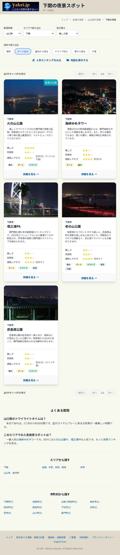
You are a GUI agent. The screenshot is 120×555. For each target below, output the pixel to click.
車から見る (80, 51)
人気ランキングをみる (46, 60)
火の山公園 (59, 439)
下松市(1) (66, 507)
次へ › (111, 73)
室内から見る (41, 51)
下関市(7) (8, 501)
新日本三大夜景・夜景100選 (30, 537)
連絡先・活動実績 (56, 537)
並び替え (61, 27)
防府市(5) (8, 507)
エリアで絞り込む (32, 27)
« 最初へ (81, 73)
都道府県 (8, 27)
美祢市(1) (94, 501)
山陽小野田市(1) (69, 501)
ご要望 (72, 537)
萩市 (82, 467)
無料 (8, 51)
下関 (6, 467)
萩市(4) (7, 512)
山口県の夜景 (94, 19)
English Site (60, 541)
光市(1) (93, 507)
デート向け (23, 51)
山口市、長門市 (11, 472)
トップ (65, 19)
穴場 (94, 51)
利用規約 (84, 537)
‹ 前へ (94, 73)
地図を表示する (77, 60)
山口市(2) (37, 512)
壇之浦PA (76, 439)
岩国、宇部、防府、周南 (54, 467)
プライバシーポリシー (103, 537)
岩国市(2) (37, 501)
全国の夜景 (77, 19)
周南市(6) (37, 507)
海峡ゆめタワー (27, 439)
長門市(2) (66, 512)
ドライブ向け (61, 51)
